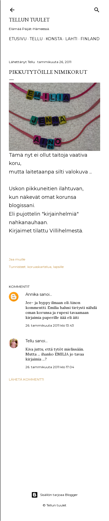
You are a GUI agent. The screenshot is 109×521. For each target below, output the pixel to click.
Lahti (71, 38)
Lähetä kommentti (26, 379)
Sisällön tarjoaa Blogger (54, 495)
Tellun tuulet (29, 20)
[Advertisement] (54, 429)
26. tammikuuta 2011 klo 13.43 (49, 325)
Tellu (29, 340)
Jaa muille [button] (17, 259)
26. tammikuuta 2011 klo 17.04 (49, 367)
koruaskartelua (39, 267)
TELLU (36, 38)
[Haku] (97, 8)
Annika (31, 294)
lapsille (58, 267)
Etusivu (18, 38)
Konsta (54, 38)
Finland (90, 38)
